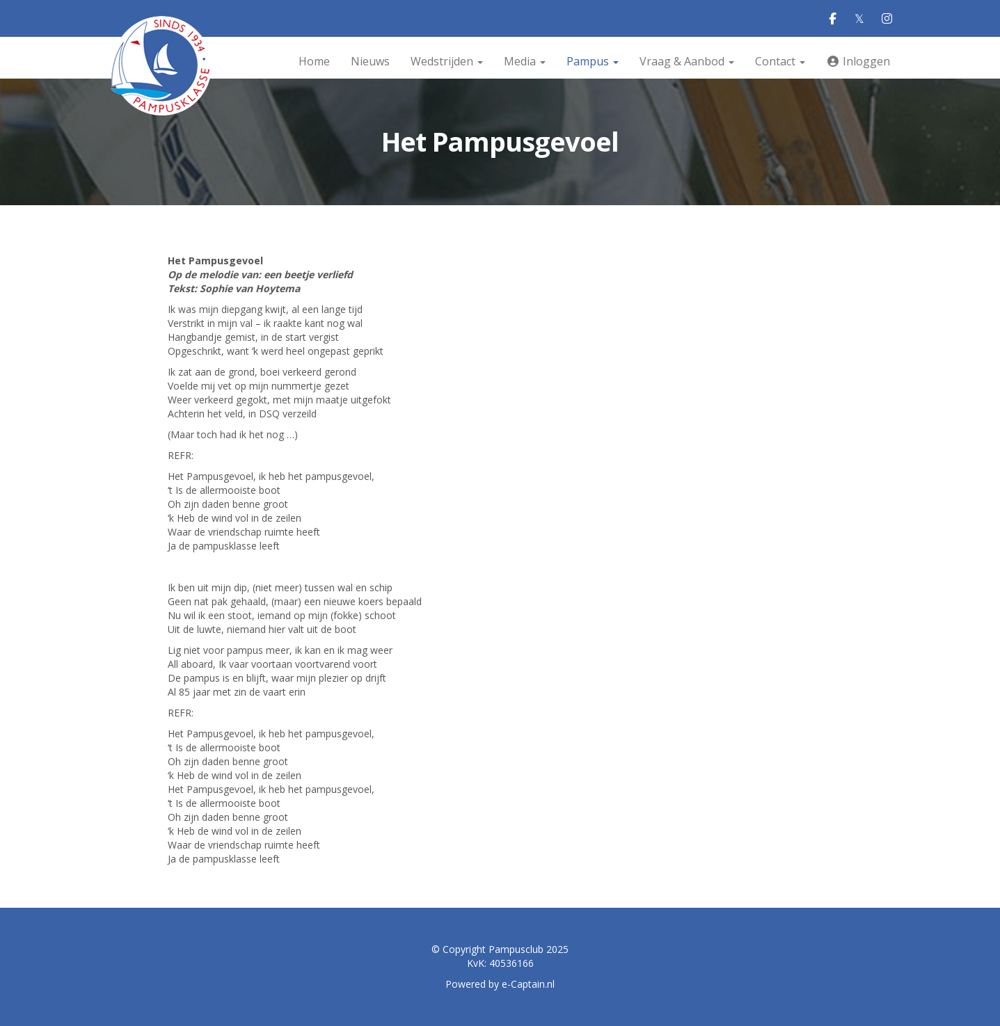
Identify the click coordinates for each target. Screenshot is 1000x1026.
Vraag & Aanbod (687, 61)
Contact (780, 61)
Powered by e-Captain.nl (500, 984)
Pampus (592, 61)
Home (314, 61)
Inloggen (858, 61)
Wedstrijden (447, 61)
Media (525, 61)
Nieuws (370, 61)
